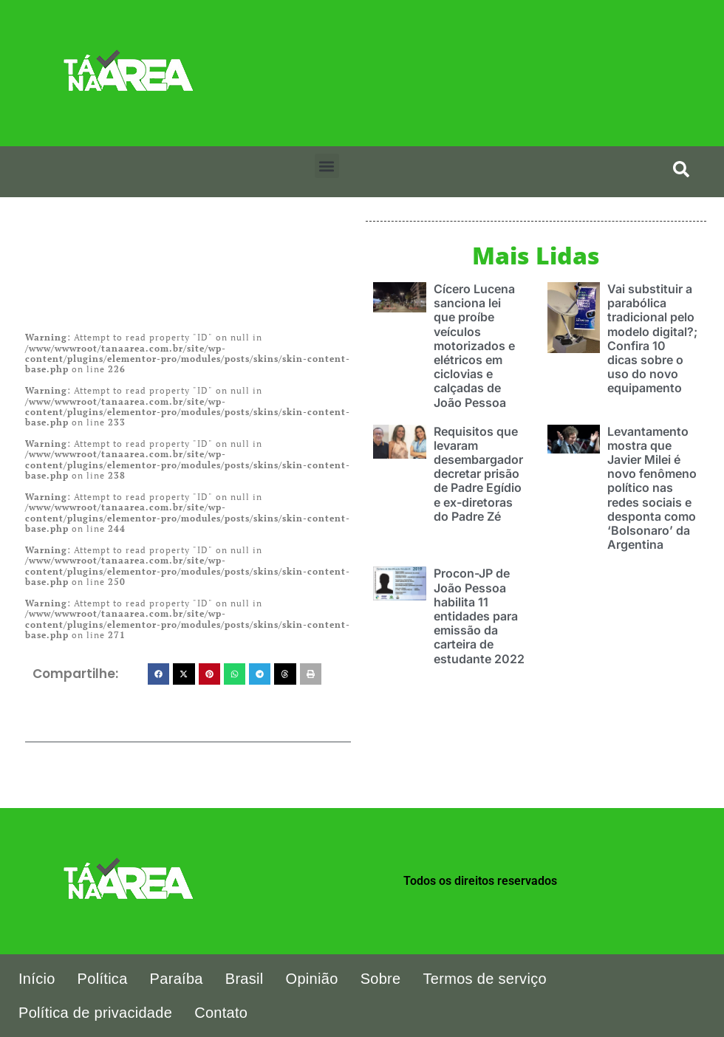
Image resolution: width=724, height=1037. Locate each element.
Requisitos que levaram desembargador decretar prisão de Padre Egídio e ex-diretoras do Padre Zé (478, 474)
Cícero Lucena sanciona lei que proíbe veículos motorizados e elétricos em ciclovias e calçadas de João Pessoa (474, 345)
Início (36, 979)
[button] (327, 166)
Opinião (312, 979)
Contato (220, 1013)
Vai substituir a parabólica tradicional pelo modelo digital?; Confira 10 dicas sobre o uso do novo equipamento (652, 338)
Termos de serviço (485, 979)
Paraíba (176, 979)
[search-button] (681, 169)
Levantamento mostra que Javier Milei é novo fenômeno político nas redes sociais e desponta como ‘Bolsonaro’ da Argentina (652, 488)
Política (103, 979)
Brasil (244, 979)
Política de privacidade (95, 1013)
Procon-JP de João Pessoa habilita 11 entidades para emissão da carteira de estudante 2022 (479, 615)
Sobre (381, 979)
